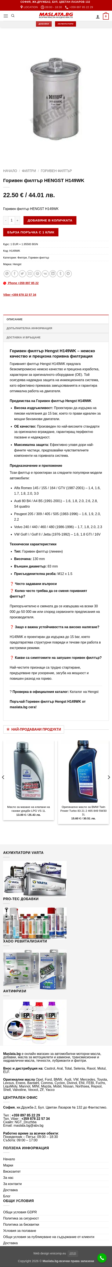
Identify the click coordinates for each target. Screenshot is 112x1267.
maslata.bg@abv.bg (28, 1125)
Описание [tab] (15, 319)
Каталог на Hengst (84, 692)
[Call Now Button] (102, 1258)
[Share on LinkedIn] (52, 273)
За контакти (12, 1184)
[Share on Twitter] (22, 273)
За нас (8, 1177)
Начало (10, 171)
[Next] (108, 785)
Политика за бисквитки (21, 1224)
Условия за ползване (19, 1231)
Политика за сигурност (21, 1218)
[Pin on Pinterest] (37, 273)
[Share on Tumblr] (60, 273)
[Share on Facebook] (14, 273)
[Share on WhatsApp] (7, 273)
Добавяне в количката (50, 220)
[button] (5, 16)
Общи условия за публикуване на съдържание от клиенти (48, 1237)
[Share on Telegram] (68, 273)
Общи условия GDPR (20, 1212)
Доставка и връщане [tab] (23, 337)
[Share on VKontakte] (45, 273)
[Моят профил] (98, 16)
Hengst (17, 264)
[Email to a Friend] (29, 273)
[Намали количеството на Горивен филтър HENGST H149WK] (5, 220)
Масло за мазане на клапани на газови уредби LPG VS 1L (28, 808)
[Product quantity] (11, 220)
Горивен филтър (56, 171)
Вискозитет (12, 1171)
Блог (7, 1196)
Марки (8, 1165)
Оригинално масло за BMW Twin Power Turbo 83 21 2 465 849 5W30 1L (83, 810)
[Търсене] (12, 16)
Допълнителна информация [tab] (29, 328)
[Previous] (3, 785)
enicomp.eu (58, 1253)
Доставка (10, 1190)
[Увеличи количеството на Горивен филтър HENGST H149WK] (17, 220)
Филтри (29, 171)
